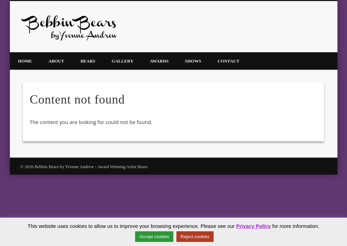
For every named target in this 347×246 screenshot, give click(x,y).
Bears (88, 61)
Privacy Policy (253, 226)
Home (25, 61)
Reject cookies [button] (194, 236)
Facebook (323, 27)
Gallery (122, 61)
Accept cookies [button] (154, 236)
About (56, 61)
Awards (159, 61)
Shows (193, 61)
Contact (229, 61)
